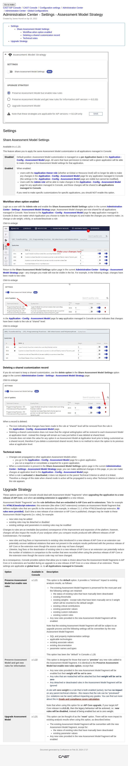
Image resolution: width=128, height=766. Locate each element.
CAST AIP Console (12, 8)
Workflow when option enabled (37, 32)
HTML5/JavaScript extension (21, 505)
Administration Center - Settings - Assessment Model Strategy (52, 375)
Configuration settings (50, 8)
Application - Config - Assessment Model (59, 176)
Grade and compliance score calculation (79, 699)
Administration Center (73, 8)
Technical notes (30, 38)
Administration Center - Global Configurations (26, 11)
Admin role (39, 182)
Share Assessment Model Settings (33, 29)
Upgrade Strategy (19, 41)
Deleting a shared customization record (41, 35)
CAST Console (30, 8)
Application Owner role (45, 173)
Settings (15, 26)
